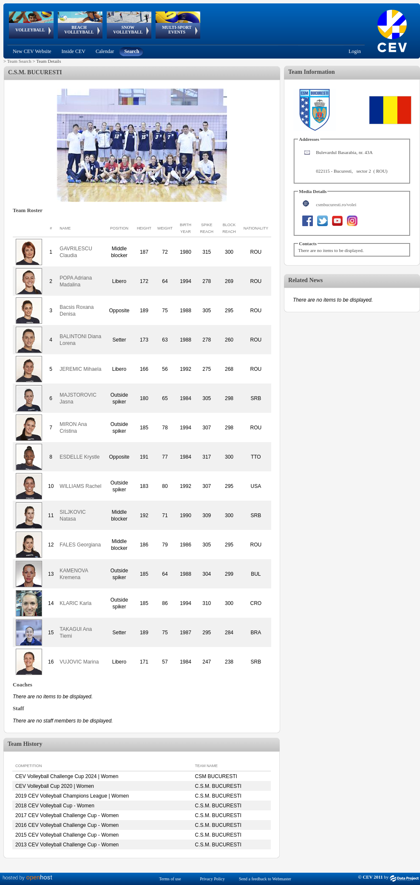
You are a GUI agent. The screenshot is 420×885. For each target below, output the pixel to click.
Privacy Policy (212, 879)
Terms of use (170, 879)
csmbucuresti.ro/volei (336, 204)
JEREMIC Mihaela (80, 369)
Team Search (19, 61)
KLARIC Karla (75, 603)
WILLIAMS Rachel (80, 486)
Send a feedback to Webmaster (265, 879)
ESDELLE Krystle (79, 457)
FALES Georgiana (80, 545)
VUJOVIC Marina (79, 662)
